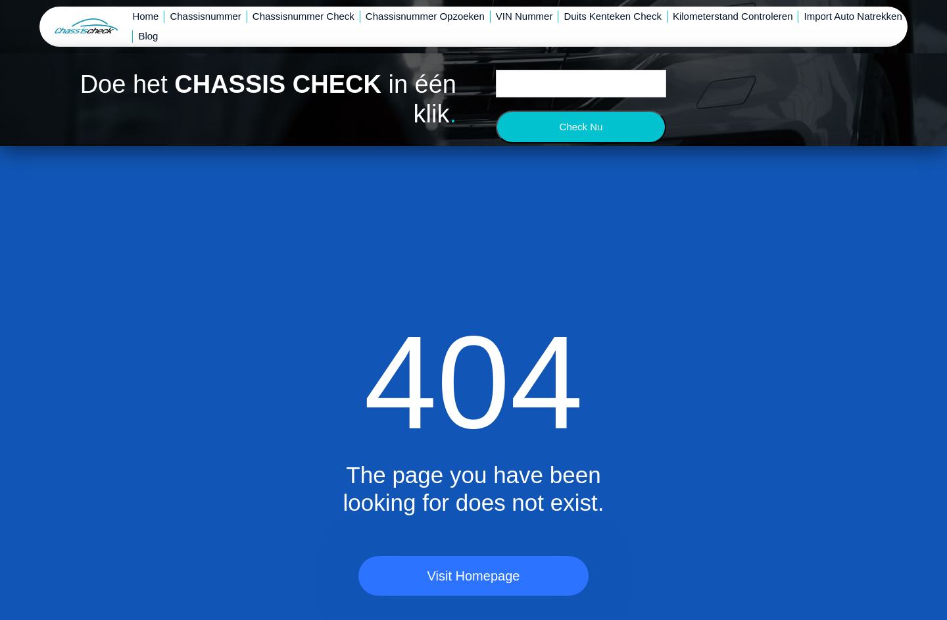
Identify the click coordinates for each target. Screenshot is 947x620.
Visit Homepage (473, 576)
